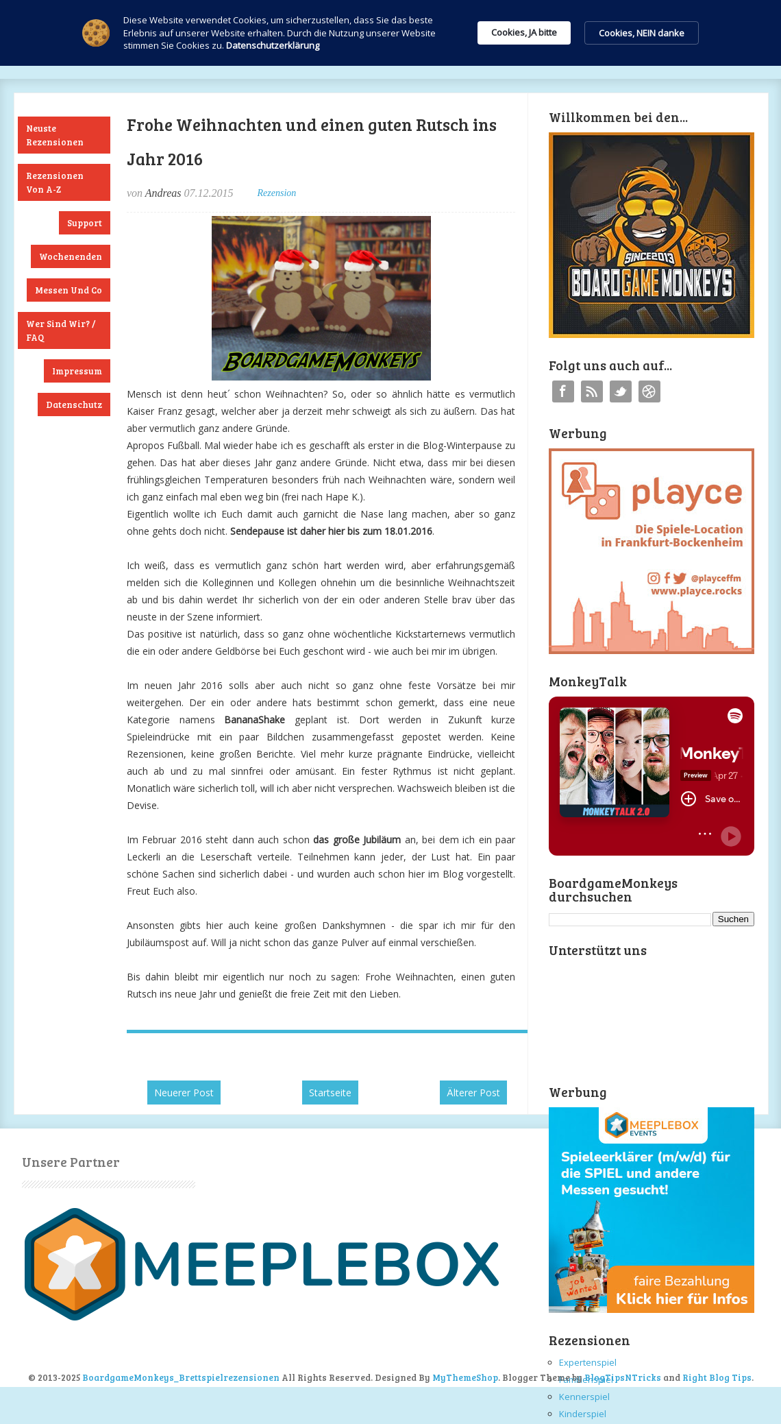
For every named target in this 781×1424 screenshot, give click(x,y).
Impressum (77, 371)
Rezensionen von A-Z (55, 182)
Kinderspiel (582, 1414)
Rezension (277, 193)
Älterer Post (473, 1092)
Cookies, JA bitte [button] (524, 32)
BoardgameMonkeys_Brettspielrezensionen (181, 1377)
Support (84, 223)
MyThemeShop (465, 1377)
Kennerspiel (584, 1396)
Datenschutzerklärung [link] (272, 45)
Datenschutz (74, 404)
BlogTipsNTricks (622, 1377)
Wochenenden (70, 256)
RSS (592, 391)
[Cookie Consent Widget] (390, 33)
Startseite (330, 1092)
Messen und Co (68, 290)
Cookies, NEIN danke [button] (641, 33)
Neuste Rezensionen (55, 135)
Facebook (563, 391)
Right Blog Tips (717, 1377)
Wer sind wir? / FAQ (61, 330)
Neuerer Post (184, 1092)
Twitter (621, 391)
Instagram (649, 391)
